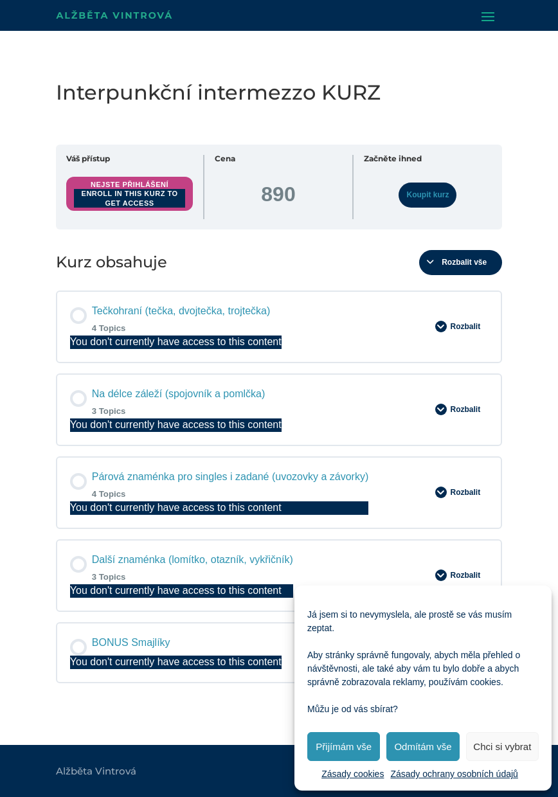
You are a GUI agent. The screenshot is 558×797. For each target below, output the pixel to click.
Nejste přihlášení (129, 184)
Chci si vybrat (502, 746)
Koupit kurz (427, 194)
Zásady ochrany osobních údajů (454, 774)
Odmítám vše (422, 746)
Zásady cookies (352, 774)
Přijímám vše (344, 746)
